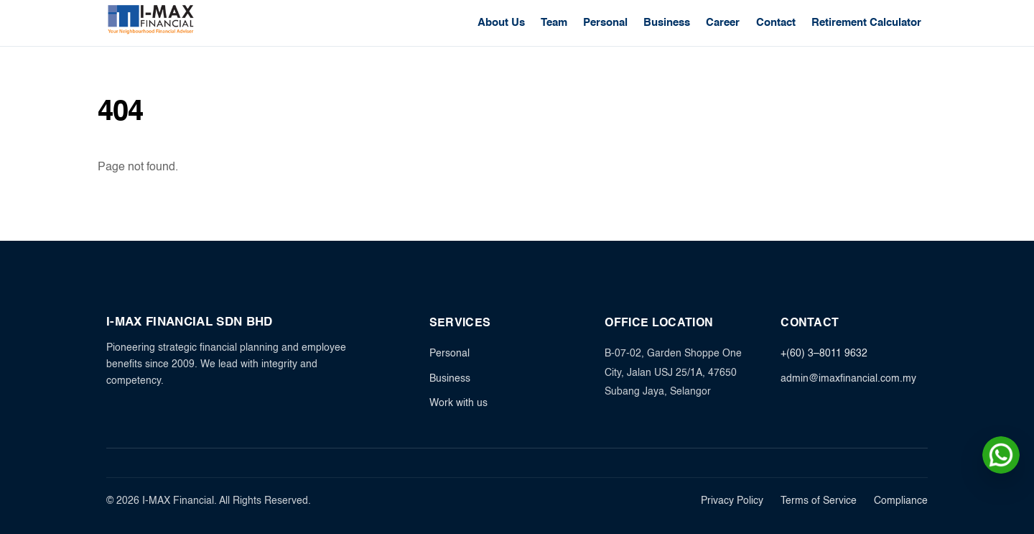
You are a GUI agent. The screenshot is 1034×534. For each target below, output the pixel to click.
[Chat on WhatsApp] (1001, 455)
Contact (776, 22)
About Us (501, 22)
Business (666, 22)
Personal (605, 22)
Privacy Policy (732, 501)
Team (554, 22)
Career (723, 22)
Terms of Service (819, 501)
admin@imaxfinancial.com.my (848, 379)
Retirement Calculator (866, 22)
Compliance (901, 501)
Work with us (458, 403)
